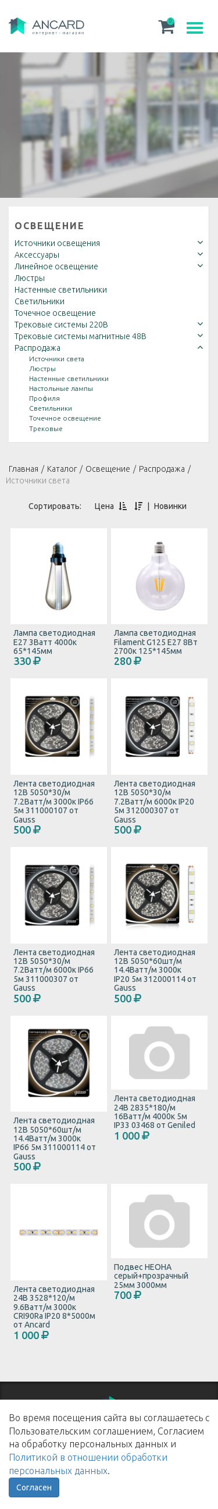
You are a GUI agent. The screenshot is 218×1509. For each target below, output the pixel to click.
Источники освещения (57, 243)
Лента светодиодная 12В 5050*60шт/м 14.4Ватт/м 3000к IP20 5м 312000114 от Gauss (155, 970)
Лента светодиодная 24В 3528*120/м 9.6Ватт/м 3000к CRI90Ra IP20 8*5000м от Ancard (54, 1307)
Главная (23, 469)
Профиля (44, 398)
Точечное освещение (55, 313)
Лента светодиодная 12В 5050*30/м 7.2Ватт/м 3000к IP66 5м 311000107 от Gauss (54, 801)
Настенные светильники (61, 289)
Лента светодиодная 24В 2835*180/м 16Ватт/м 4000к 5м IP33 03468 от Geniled (154, 1112)
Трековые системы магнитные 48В (80, 336)
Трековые (46, 428)
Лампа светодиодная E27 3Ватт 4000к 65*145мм (54, 642)
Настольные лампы (61, 388)
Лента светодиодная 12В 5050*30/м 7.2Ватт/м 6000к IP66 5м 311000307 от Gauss (54, 970)
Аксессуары (37, 254)
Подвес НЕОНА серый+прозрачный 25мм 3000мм (151, 1276)
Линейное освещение (56, 266)
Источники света (56, 358)
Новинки (170, 506)
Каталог (62, 469)
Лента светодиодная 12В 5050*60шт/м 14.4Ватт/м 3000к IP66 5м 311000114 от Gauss (54, 1138)
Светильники (40, 301)
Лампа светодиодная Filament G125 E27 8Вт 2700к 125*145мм (156, 642)
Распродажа (37, 348)
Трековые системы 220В (61, 324)
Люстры (30, 278)
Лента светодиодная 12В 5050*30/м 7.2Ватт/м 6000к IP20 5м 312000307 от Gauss (154, 801)
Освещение (50, 225)
